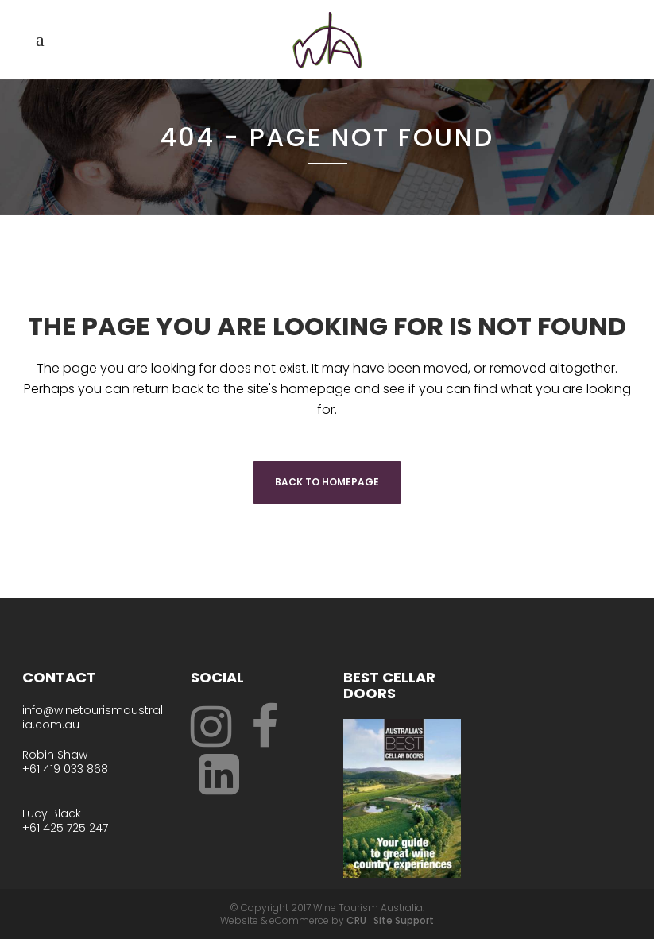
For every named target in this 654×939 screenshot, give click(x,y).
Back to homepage (327, 482)
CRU (356, 920)
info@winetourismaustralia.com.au (92, 717)
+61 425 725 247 (65, 828)
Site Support (403, 920)
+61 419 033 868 (65, 769)
